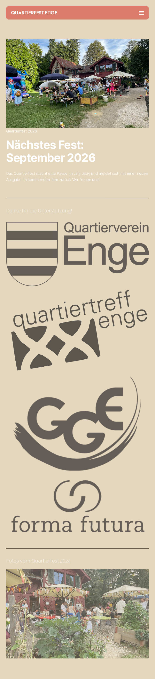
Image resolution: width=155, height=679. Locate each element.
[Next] (141, 613)
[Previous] (13, 613)
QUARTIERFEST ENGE (34, 12)
